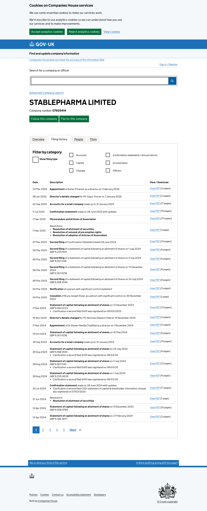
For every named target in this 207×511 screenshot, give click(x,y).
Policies (33, 494)
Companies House (47, 500)
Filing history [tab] (59, 139)
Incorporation (117, 163)
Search (172, 81)
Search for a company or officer (49, 70)
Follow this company (44, 119)
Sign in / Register (168, 64)
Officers (113, 171)
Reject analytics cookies (84, 31)
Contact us (57, 494)
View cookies (112, 31)
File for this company (74, 119)
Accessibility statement (78, 494)
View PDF (155, 188)
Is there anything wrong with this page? (157, 462)
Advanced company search (46, 93)
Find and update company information (54, 53)
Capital (76, 163)
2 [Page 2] (43, 430)
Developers (100, 494)
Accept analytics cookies (47, 31)
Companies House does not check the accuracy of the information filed (66, 59)
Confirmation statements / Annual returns (131, 156)
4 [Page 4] (57, 430)
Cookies (44, 494)
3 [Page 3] (50, 430)
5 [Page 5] (64, 430)
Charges (77, 171)
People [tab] (78, 139)
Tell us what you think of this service (48, 462)
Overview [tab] (38, 139)
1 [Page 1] (36, 430)
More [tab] (93, 139)
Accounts (77, 156)
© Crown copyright (167, 501)
